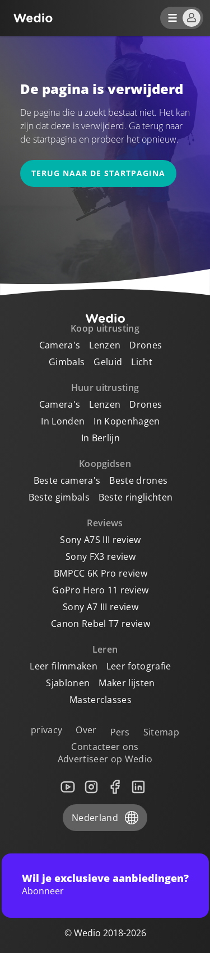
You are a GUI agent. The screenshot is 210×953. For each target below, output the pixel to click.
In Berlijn (100, 438)
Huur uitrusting (105, 387)
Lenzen (104, 345)
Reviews (105, 523)
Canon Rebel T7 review (100, 623)
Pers (120, 732)
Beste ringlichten (135, 497)
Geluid (108, 362)
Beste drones (138, 480)
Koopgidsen (105, 463)
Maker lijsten (127, 683)
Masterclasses (100, 699)
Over (86, 730)
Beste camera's (67, 480)
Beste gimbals (59, 497)
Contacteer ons (104, 746)
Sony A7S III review (100, 540)
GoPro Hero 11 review (100, 590)
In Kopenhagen (127, 421)
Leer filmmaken (63, 666)
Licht (141, 362)
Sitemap (161, 732)
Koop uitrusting (105, 328)
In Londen (63, 421)
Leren (105, 649)
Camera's (60, 345)
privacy (46, 730)
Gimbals (67, 362)
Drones (145, 345)
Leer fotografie (138, 666)
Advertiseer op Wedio (105, 759)
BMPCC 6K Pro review (100, 573)
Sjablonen (68, 683)
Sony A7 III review (100, 607)
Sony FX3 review (101, 556)
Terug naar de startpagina (98, 173)
